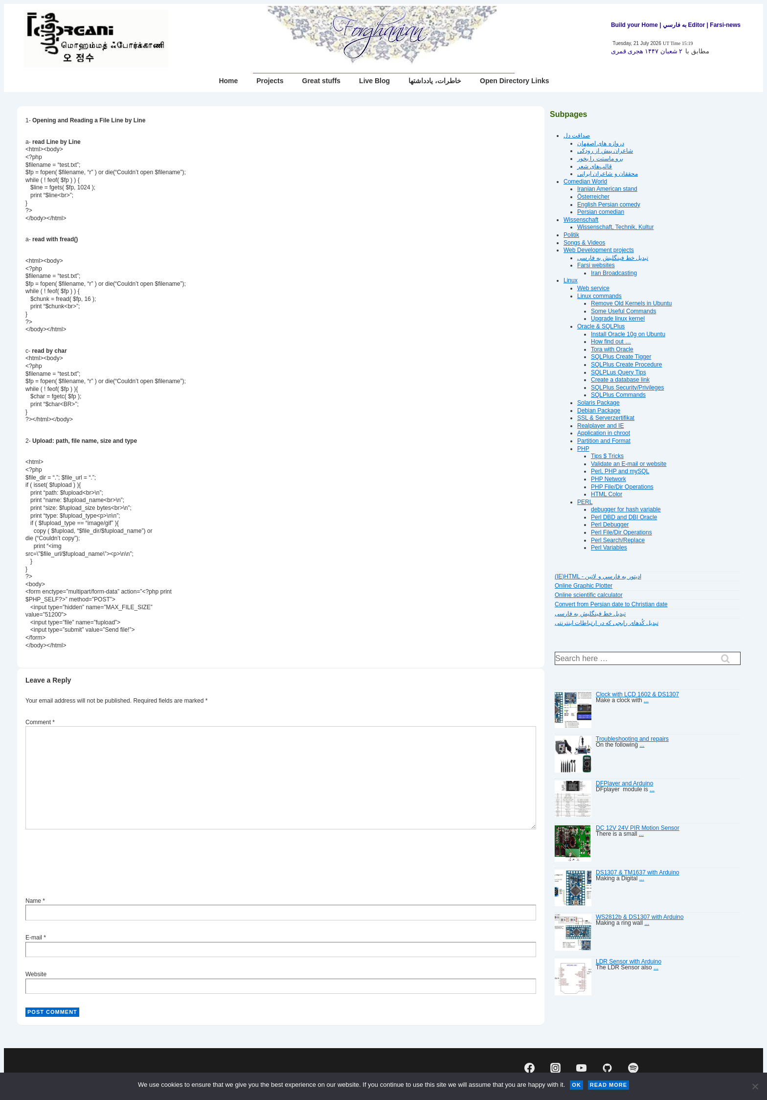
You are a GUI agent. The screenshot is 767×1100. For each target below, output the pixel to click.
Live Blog (374, 81)
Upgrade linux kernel (618, 318)
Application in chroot (603, 433)
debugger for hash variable (626, 509)
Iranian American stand (607, 188)
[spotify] (633, 1068)
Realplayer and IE (600, 425)
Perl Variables (609, 547)
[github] (607, 1068)
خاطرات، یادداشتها (434, 81)
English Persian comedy (608, 204)
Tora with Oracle (612, 349)
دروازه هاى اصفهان (600, 143)
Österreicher (593, 196)
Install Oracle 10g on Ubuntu (628, 334)
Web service (593, 288)
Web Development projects (599, 250)
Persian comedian (600, 211)
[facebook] (529, 1068)
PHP (583, 448)
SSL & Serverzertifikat (605, 417)
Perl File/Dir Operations (621, 532)
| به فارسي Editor (681, 25)
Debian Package (598, 410)
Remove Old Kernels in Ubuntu (631, 303)
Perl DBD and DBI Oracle (624, 517)
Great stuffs (321, 81)
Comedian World (585, 181)
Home (228, 81)
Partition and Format (604, 440)
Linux (571, 280)
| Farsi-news (724, 25)
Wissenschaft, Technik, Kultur (615, 227)
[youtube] (581, 1068)
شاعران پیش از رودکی (605, 150)
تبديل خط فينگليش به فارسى (612, 257)
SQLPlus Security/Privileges (627, 387)
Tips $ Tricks (607, 456)
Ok (576, 1085)
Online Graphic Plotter (583, 585)
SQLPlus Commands (618, 394)
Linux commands (599, 296)
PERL (584, 502)
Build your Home (634, 25)
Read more (608, 1085)
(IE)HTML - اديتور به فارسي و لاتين (598, 576)
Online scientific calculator (589, 595)
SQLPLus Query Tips (618, 372)
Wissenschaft (581, 219)
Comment (40, 722)
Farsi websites (596, 265)
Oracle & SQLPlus (601, 326)
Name (33, 900)
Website (35, 974)
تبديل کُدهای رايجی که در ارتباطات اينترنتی (606, 622)
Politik (571, 234)
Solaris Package (598, 402)
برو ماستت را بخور (600, 158)
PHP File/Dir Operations (622, 486)
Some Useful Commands (623, 311)
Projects (269, 81)
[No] (755, 1086)
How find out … (611, 341)
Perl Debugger (610, 524)
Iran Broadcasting (614, 273)
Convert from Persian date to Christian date (611, 604)
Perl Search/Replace (618, 540)
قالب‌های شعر (594, 166)
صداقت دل (577, 135)
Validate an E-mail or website (629, 463)
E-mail (33, 937)
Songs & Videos (584, 242)
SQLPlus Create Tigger (621, 356)
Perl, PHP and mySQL (620, 471)
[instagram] (555, 1068)
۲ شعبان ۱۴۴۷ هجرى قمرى (646, 51)
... (646, 700)
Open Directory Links (514, 81)
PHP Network (608, 479)
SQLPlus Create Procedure (626, 364)
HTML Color (606, 494)
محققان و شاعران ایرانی (607, 173)
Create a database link (620, 379)
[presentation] (99, 865)
